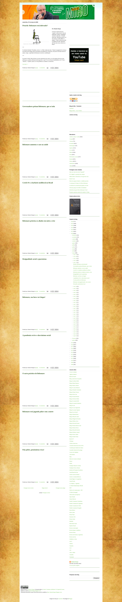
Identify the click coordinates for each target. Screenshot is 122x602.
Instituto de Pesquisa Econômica (76, 470)
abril (73, 251)
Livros (70, 150)
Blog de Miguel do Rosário (75, 418)
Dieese (70, 461)
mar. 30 (75, 256)
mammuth (60, 598)
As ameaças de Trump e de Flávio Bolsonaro (78, 183)
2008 (72, 364)
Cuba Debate (72, 454)
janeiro (73, 340)
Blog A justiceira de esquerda (75, 378)
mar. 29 (75, 258)
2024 (72, 225)
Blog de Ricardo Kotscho (74, 430)
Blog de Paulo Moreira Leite (75, 425)
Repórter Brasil (72, 525)
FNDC (70, 463)
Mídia (70, 152)
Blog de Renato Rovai (73, 427)
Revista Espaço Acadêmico (75, 530)
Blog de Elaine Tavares (74, 392)
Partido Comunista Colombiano (75, 501)
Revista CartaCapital (73, 528)
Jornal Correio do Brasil (74, 474)
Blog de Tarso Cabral (73, 434)
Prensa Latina (72, 519)
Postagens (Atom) (46, 492)
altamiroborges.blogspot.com (35, 590)
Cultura (71, 141)
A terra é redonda (73, 372)
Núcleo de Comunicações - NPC (76, 490)
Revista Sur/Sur (72, 537)
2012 (72, 356)
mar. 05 (75, 328)
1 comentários (42, 67)
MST (70, 487)
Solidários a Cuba (73, 539)
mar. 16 (75, 306)
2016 (72, 348)
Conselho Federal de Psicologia (75, 450)
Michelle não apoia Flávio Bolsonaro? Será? (78, 190)
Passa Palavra (72, 510)
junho (73, 247)
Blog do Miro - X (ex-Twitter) (75, 110)
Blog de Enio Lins (73, 394)
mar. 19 (75, 300)
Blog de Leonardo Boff (74, 401)
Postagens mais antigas (60, 488)
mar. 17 (75, 304)
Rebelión (71, 521)
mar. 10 (75, 318)
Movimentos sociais (73, 156)
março (73, 253)
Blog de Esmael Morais (74, 396)
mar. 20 (75, 298)
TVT (70, 548)
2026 (72, 221)
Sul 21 (70, 541)
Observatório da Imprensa (74, 494)
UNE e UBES (72, 552)
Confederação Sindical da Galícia (76, 447)
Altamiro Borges (74, 561)
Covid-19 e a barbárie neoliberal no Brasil (37, 183)
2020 (72, 233)
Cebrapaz (71, 441)
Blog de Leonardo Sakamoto (75, 403)
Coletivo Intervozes (73, 443)
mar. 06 (75, 326)
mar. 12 (75, 314)
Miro (70, 154)
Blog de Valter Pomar (73, 436)
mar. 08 (75, 322)
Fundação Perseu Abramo (74, 467)
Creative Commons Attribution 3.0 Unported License (53, 589)
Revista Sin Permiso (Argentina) (76, 534)
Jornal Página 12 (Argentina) (75, 479)
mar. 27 (75, 262)
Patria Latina (72, 512)
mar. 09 (75, 320)
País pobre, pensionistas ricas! (33, 450)
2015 (72, 350)
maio (73, 249)
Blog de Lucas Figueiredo (74, 407)
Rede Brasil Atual (73, 523)
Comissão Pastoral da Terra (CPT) (76, 445)
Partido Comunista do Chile (75, 505)
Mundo (70, 159)
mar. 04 (75, 329)
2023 (72, 227)
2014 (72, 352)
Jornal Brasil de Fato (73, 472)
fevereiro (74, 338)
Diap (70, 456)
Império (71, 148)
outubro (74, 239)
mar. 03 (75, 331)
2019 (72, 342)
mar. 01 (75, 335)
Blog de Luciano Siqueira (74, 410)
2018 (72, 344)
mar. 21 (75, 296)
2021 (72, 231)
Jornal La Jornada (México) (75, 476)
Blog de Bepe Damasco (74, 383)
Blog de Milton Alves (73, 421)
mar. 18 (75, 302)
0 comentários (42, 138)
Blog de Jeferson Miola (74, 398)
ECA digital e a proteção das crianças (77, 174)
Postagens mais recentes (29, 488)
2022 (72, 229)
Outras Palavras (72, 499)
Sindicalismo (72, 163)
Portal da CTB (72, 517)
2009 (72, 362)
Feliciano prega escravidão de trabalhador (78, 187)
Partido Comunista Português (75, 508)
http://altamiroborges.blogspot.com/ (54, 592)
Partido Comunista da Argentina (76, 503)
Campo (70, 139)
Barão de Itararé (72, 376)
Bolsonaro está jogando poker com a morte (37, 412)
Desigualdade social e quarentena (34, 259)
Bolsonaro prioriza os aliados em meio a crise (38, 221)
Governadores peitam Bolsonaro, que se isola (38, 106)
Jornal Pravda (72, 481)
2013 (72, 354)
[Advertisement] (44, 86)
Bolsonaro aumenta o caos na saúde (35, 144)
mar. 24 (75, 290)
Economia (71, 143)
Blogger (70, 598)
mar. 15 (75, 308)
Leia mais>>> (25, 64)
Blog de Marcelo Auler (74, 416)
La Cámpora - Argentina (74, 483)
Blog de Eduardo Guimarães (75, 390)
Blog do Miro (23, 589)
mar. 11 (75, 316)
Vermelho (71, 554)
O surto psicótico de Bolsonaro (33, 373)
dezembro (74, 235)
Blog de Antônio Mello (74, 381)
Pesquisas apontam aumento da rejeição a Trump (79, 192)
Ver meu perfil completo (74, 565)
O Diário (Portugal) (73, 492)
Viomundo (71, 557)
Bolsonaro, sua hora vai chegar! (33, 297)
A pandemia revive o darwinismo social (36, 335)
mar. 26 (75, 286)
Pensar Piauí (72, 514)
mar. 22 (75, 294)
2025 (72, 223)
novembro (74, 237)
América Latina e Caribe (74, 136)
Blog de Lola (72, 405)
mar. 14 (75, 310)
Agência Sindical (72, 374)
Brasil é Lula (72, 178)
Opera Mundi (72, 496)
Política (71, 161)
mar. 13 (75, 312)
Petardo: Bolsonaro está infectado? (35, 26)
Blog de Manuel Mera (73, 414)
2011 (72, 358)
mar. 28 (75, 260)
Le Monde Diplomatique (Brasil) (76, 485)
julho (73, 245)
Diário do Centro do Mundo (75, 459)
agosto (73, 243)
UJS (70, 550)
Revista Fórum (72, 532)
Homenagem (72, 145)
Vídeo (70, 165)
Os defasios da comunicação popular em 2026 (78, 185)
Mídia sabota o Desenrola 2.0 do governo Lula (78, 176)
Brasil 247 (71, 439)
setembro (74, 241)
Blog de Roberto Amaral (74, 432)
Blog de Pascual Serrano (74, 423)
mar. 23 (75, 292)
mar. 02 (75, 333)
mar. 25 (75, 288)
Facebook (71, 108)
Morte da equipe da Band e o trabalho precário (78, 181)
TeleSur (71, 543)
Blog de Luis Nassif (73, 412)
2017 (72, 346)
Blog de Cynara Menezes (74, 387)
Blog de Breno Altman (74, 385)
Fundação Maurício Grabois (75, 465)
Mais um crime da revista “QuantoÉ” (77, 172)
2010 (72, 360)
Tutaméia (71, 545)
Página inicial (45, 488)
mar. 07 (75, 324)
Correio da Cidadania (73, 452)
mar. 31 (75, 254)
